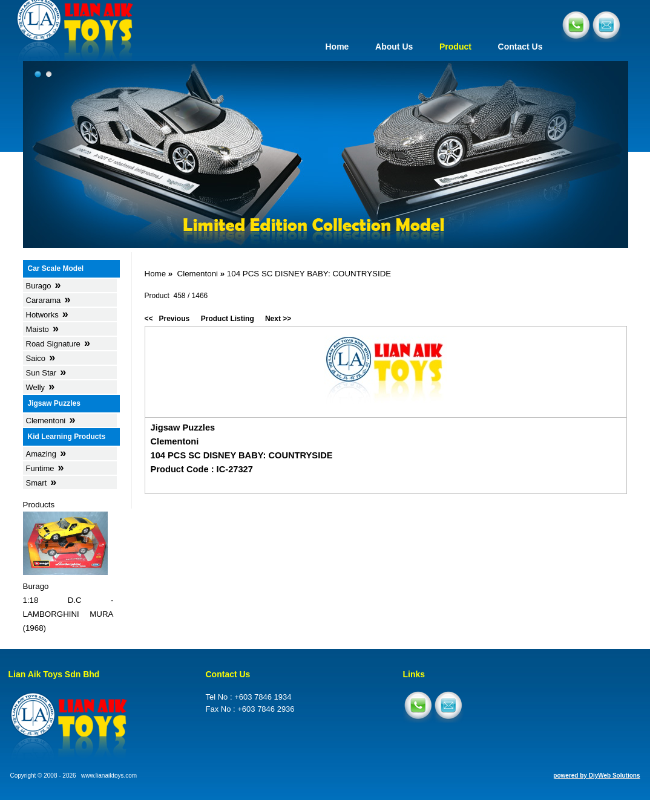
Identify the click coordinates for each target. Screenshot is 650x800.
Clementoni (197, 273)
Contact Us (520, 46)
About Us (394, 46)
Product (455, 46)
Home (337, 46)
